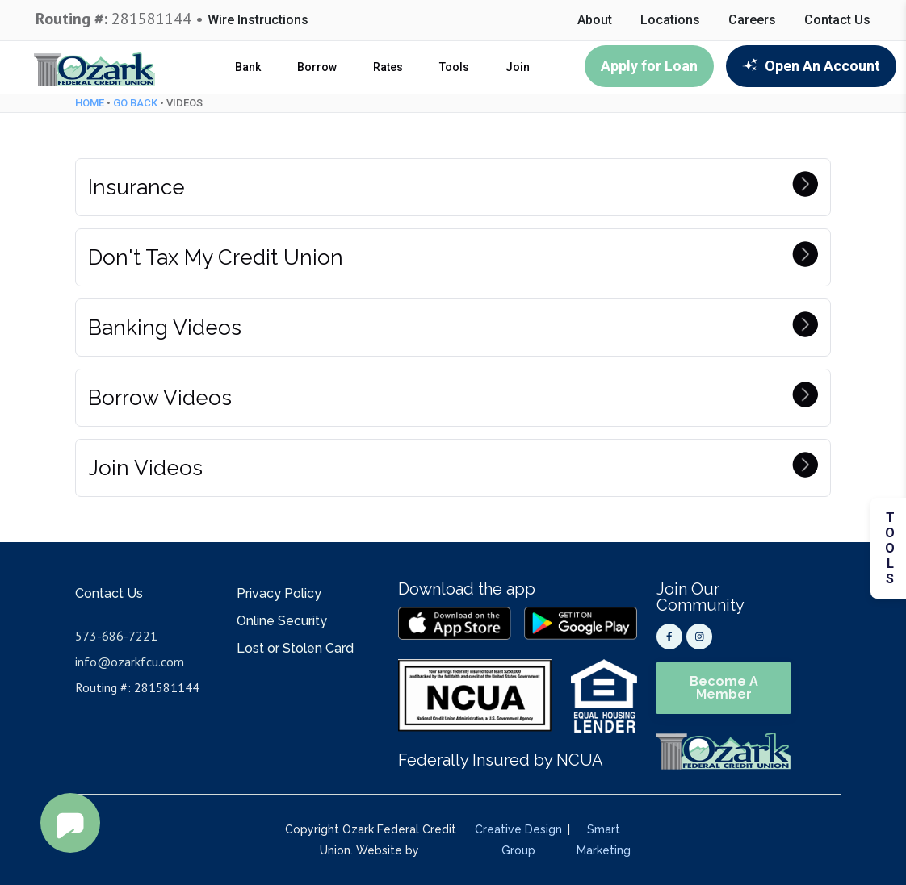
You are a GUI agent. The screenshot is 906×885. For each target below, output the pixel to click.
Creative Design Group (518, 840)
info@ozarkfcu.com (129, 661)
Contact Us (837, 20)
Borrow (317, 67)
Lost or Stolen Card (295, 648)
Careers (752, 20)
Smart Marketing (604, 840)
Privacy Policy (279, 593)
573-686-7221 (116, 636)
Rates (388, 67)
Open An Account (811, 65)
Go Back (135, 103)
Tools (454, 67)
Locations (670, 20)
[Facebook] (669, 636)
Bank (248, 67)
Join (517, 67)
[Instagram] (699, 636)
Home (89, 103)
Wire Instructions (258, 20)
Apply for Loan (649, 65)
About (594, 20)
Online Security (282, 620)
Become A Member (724, 688)
